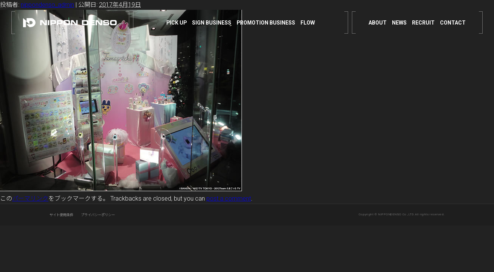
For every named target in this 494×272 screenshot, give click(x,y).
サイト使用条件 (61, 215)
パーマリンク (30, 198)
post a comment (228, 198)
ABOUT (378, 23)
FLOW (307, 23)
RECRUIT (423, 23)
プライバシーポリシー (98, 215)
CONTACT (453, 23)
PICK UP (176, 23)
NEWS (399, 23)
